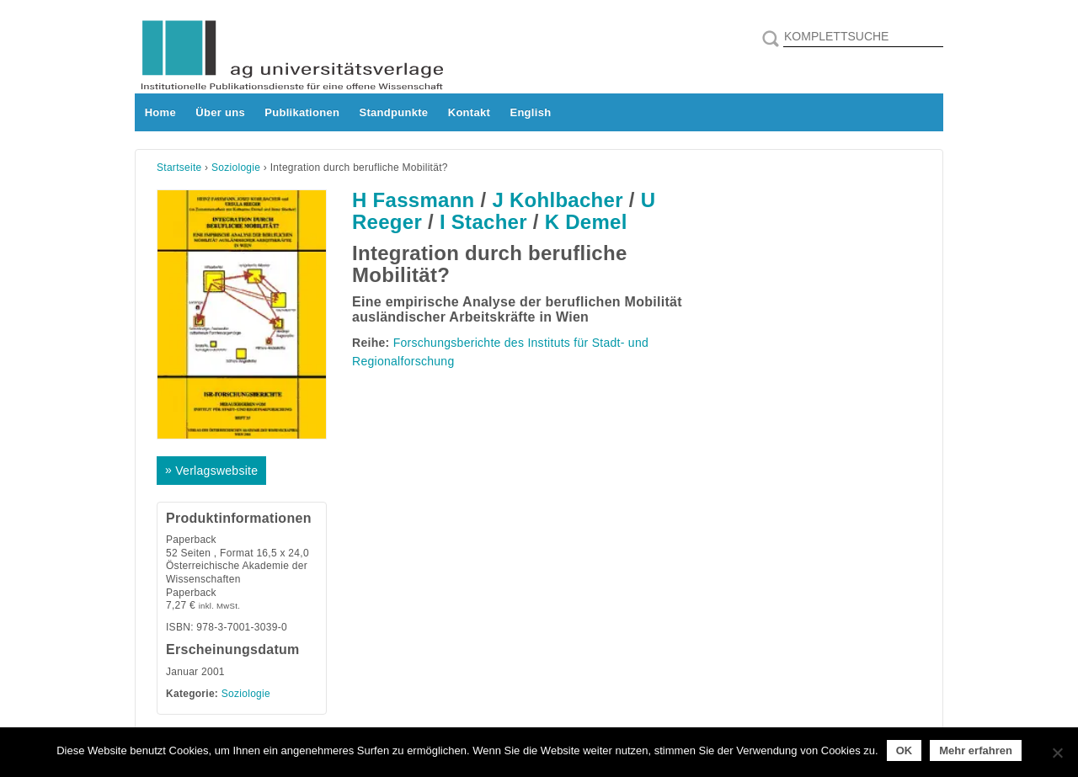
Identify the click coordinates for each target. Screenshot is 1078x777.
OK (904, 750)
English (530, 112)
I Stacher (483, 221)
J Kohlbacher (557, 200)
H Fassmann (413, 200)
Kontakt (469, 112)
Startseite (179, 167)
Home (160, 112)
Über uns (220, 112)
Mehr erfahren (975, 750)
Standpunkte (394, 112)
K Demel (586, 221)
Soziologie (235, 167)
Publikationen (301, 112)
